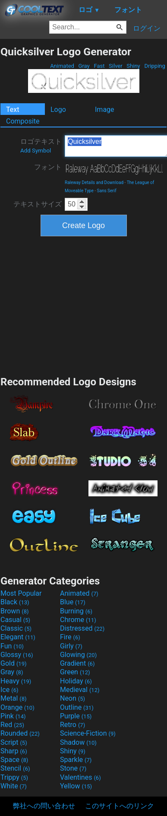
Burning (76, 611)
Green (75, 672)
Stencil (15, 768)
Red (12, 725)
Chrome (78, 620)
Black (14, 602)
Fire (70, 637)
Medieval (80, 690)
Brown (14, 611)
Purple (75, 716)
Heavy (15, 681)
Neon (72, 698)
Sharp (13, 751)
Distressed (82, 628)
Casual (15, 620)
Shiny (133, 66)
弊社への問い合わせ (44, 806)
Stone (73, 768)
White (13, 786)
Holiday (76, 681)
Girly (71, 646)
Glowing (78, 655)
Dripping (155, 66)
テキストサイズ (37, 204)
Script (13, 742)
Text (12, 109)
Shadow (78, 742)
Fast (99, 66)
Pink (13, 716)
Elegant (17, 637)
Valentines (80, 777)
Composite (23, 121)
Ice (9, 690)
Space (14, 760)
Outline (77, 707)
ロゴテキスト (41, 145)
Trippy (14, 777)
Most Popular (21, 593)
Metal (13, 698)
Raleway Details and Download (94, 182)
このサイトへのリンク (119, 806)
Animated (62, 66)
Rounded (20, 733)
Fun (12, 646)
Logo (58, 109)
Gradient (77, 663)
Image (104, 109)
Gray (84, 66)
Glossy (16, 655)
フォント (48, 167)
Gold (13, 663)
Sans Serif (107, 190)
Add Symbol (35, 150)
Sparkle (75, 760)
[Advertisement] (83, 304)
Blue (72, 602)
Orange (17, 707)
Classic (16, 628)
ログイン (147, 28)
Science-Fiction (88, 733)
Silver (115, 66)
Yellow (76, 786)
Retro (72, 725)
